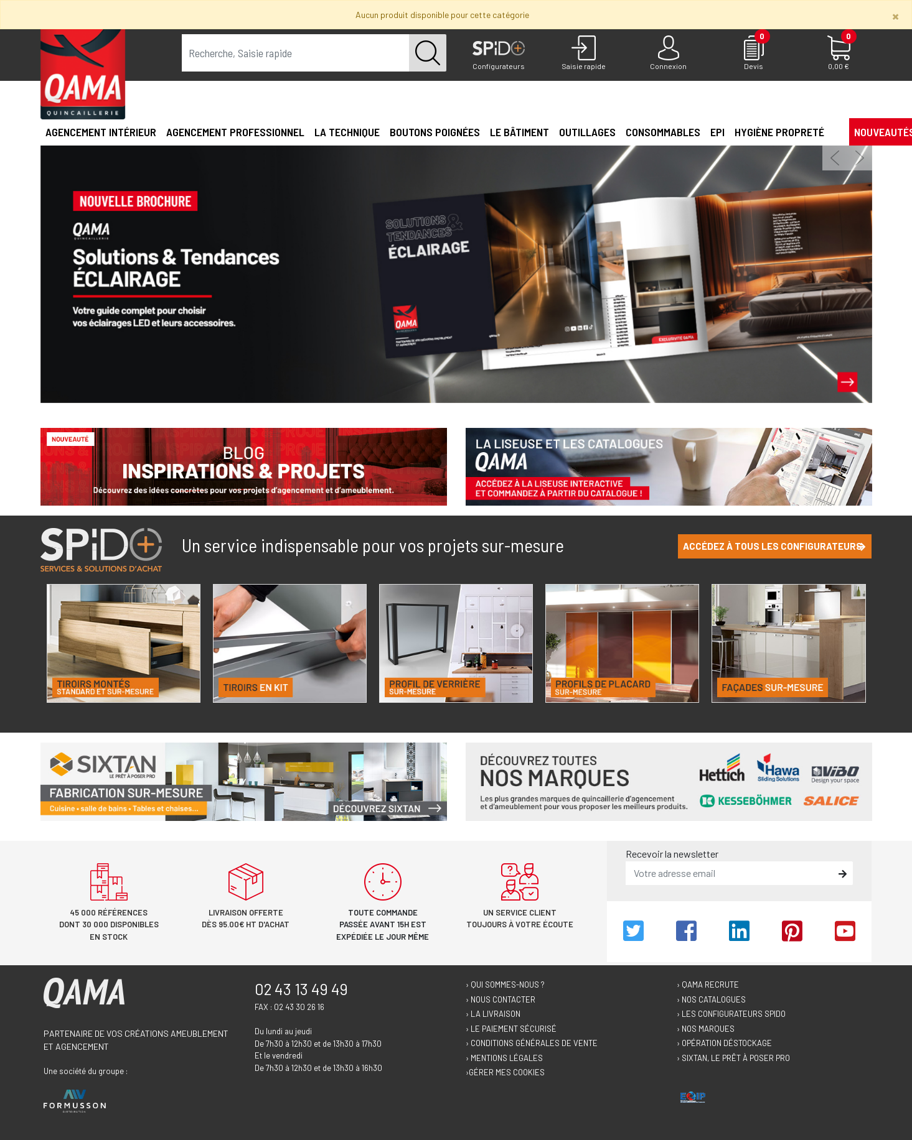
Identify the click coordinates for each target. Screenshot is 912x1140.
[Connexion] (669, 53)
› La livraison (493, 1014)
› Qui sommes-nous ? (505, 984)
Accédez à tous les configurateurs (774, 546)
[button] (834, 131)
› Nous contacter (500, 999)
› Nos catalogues (711, 999)
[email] (730, 873)
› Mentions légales (504, 1058)
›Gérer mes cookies (505, 1072)
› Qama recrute (708, 984)
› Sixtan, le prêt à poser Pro (733, 1058)
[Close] (895, 16)
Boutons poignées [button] (435, 132)
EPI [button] (717, 132)
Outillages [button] (587, 132)
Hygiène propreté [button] (779, 132)
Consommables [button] (663, 132)
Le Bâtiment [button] (519, 132)
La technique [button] (347, 132)
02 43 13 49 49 (301, 989)
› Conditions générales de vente (532, 1043)
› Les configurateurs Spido (731, 1014)
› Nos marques (706, 1029)
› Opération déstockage (724, 1043)
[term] (296, 53)
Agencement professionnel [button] (235, 132)
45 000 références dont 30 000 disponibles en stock (109, 924)
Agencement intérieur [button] (100, 132)
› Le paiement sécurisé (511, 1029)
